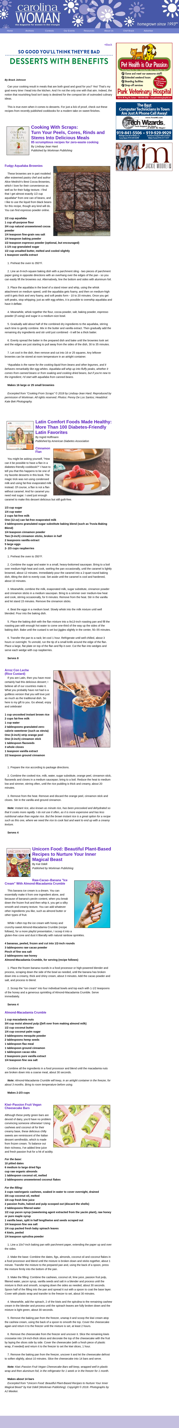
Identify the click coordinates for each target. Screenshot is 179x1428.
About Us (108, 30)
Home (10, 30)
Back (108, 44)
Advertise (148, 30)
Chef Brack (128, 30)
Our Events (69, 30)
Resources (89, 30)
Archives (29, 30)
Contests (49, 30)
